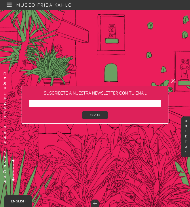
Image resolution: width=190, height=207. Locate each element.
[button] (9, 5)
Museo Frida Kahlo (44, 4)
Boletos (186, 137)
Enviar (95, 115)
